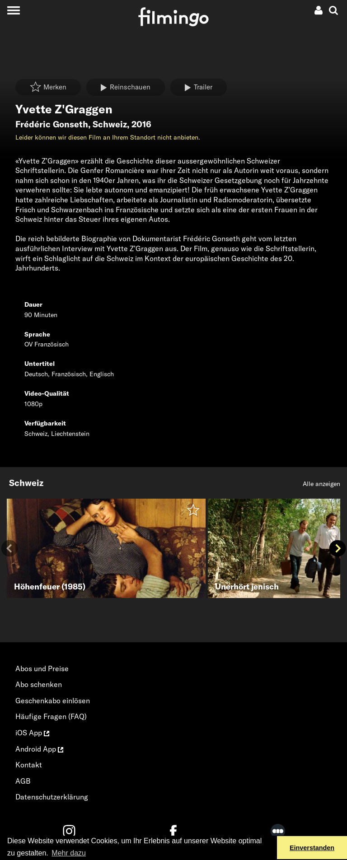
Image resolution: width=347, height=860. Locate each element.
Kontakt (28, 764)
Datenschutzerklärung (51, 796)
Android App (39, 748)
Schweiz (110, 124)
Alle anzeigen (321, 484)
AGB (23, 780)
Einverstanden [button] (312, 847)
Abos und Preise (42, 668)
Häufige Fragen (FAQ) (51, 716)
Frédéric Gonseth (51, 124)
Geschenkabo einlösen (52, 700)
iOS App (32, 732)
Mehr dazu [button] (69, 853)
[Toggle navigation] (13, 10)
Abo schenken (38, 684)
